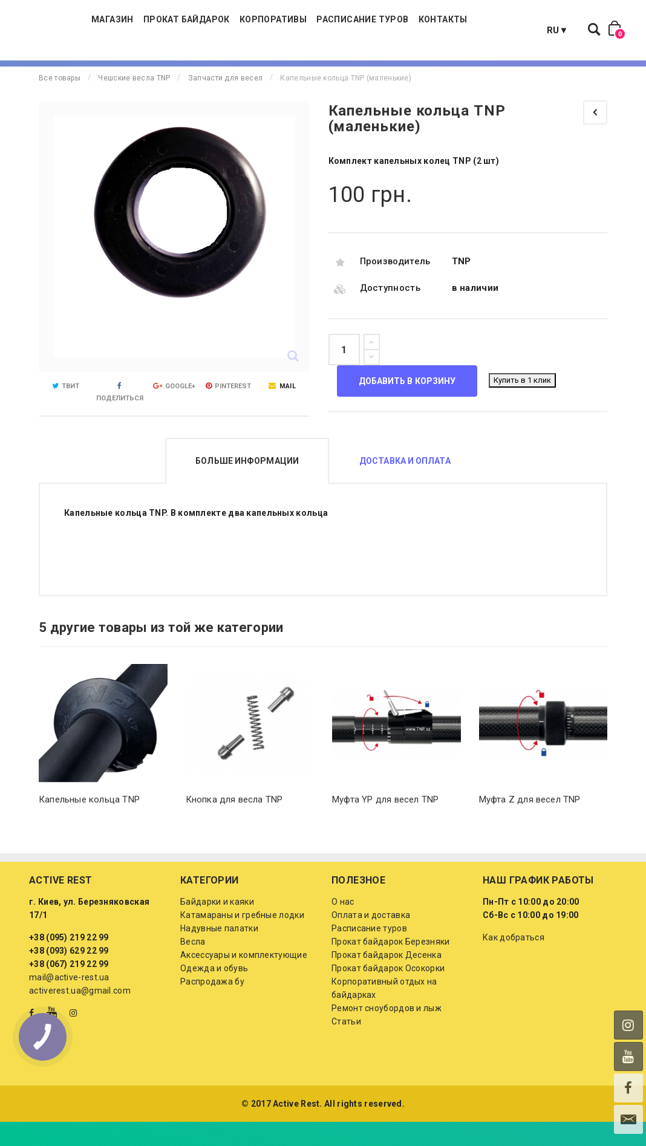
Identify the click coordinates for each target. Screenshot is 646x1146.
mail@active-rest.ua (69, 1001)
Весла (193, 966)
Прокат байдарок (241, 30)
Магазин (167, 30)
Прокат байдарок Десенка (386, 979)
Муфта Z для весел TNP (530, 823)
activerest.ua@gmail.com (80, 1015)
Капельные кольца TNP (89, 823)
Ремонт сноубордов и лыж (386, 1032)
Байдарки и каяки (217, 926)
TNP (461, 285)
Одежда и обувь (214, 992)
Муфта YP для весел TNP (385, 823)
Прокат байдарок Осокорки (388, 992)
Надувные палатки (219, 952)
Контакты (497, 30)
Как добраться (513, 961)
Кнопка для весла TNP (234, 823)
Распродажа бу (212, 1006)
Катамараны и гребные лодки (242, 939)
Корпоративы (327, 30)
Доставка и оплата (405, 485)
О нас (342, 926)
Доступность (390, 312)
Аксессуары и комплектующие (243, 979)
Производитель (395, 285)
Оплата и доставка (370, 939)
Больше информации (247, 485)
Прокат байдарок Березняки (390, 966)
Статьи (346, 1045)
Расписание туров (417, 30)
